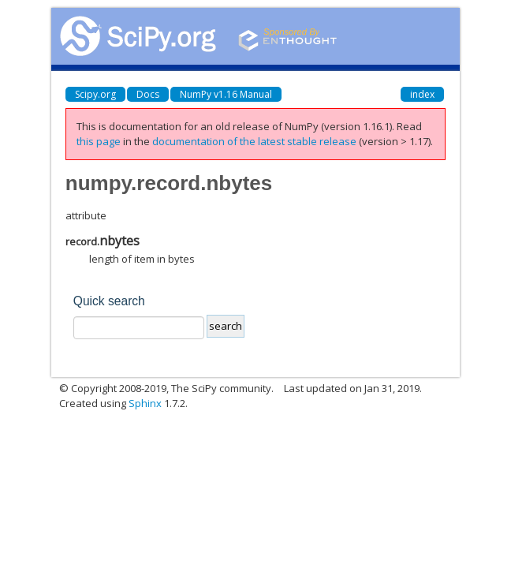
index (422, 94)
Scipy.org (95, 94)
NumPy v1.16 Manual (226, 94)
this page (98, 141)
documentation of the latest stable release (254, 141)
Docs (147, 94)
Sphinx (145, 403)
